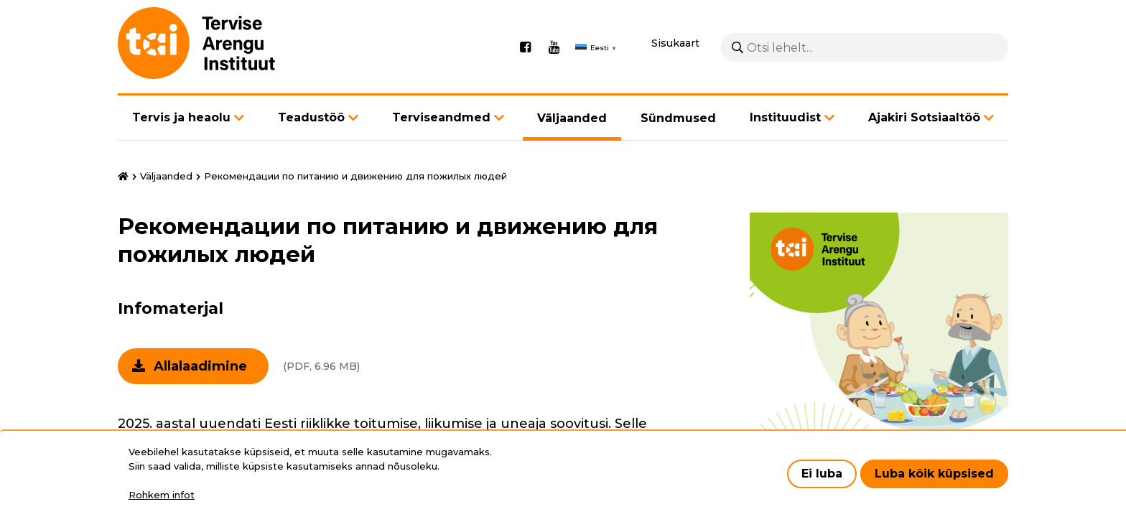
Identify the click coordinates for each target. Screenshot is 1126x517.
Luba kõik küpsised (934, 473)
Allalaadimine (200, 366)
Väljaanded (572, 118)
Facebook (525, 47)
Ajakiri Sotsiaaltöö (924, 117)
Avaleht (123, 176)
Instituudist (785, 117)
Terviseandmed (441, 117)
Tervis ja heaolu (181, 117)
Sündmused (678, 118)
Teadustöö (311, 117)
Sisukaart (675, 43)
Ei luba (821, 473)
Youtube (553, 47)
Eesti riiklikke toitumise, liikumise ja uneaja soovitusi (436, 424)
